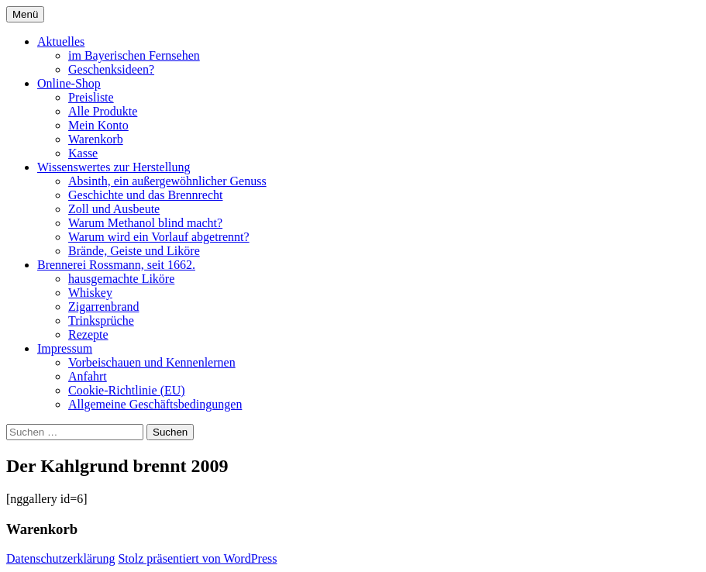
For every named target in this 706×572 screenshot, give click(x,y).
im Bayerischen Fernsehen (134, 55)
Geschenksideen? (111, 69)
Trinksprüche (101, 320)
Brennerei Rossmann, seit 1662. (116, 264)
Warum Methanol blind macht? (145, 222)
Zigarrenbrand (103, 306)
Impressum (64, 348)
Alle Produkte (102, 111)
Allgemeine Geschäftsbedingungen (155, 404)
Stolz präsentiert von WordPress (197, 558)
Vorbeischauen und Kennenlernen (152, 362)
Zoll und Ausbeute (114, 208)
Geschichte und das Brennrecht (145, 195)
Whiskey (90, 292)
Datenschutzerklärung (60, 558)
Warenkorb (95, 139)
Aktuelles (60, 41)
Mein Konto (98, 125)
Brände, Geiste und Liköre (134, 250)
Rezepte (88, 334)
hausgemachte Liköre (121, 278)
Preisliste (91, 97)
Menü (25, 14)
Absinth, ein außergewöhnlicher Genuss (167, 181)
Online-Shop (69, 83)
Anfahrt (87, 376)
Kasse (83, 153)
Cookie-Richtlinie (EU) (126, 390)
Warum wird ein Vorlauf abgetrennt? (159, 236)
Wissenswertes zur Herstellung (114, 167)
